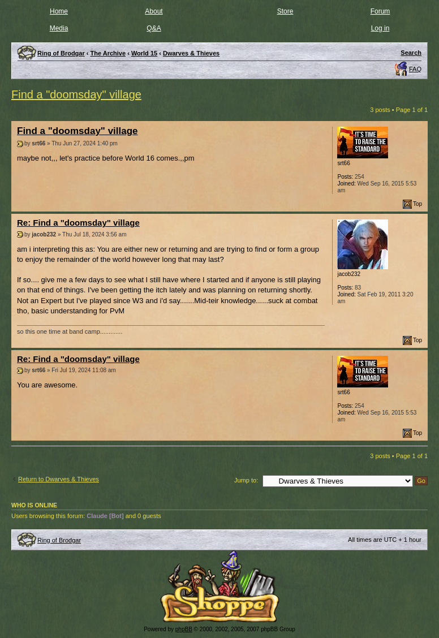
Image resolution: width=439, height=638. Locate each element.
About (153, 11)
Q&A (154, 28)
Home (59, 11)
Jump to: (246, 480)
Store (285, 11)
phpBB (183, 629)
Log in (380, 28)
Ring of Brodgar (59, 540)
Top (417, 204)
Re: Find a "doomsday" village (78, 222)
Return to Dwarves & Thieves (58, 479)
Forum (380, 11)
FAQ (415, 69)
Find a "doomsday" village (76, 94)
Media (59, 28)
